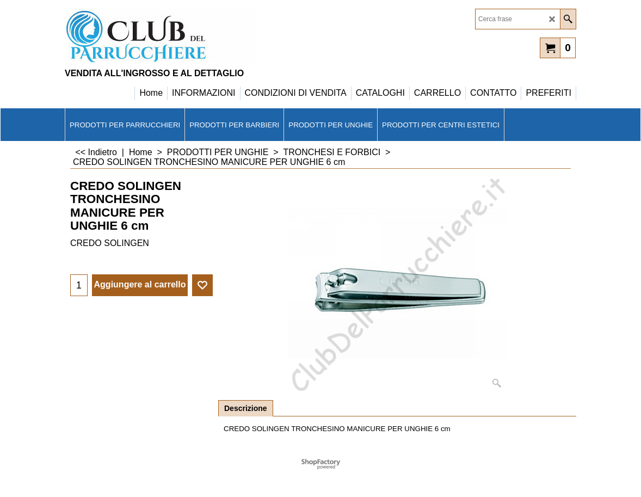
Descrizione (245, 408)
